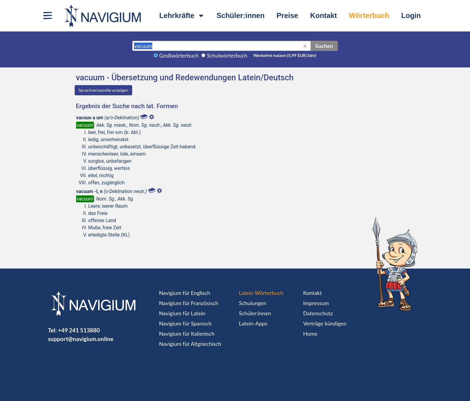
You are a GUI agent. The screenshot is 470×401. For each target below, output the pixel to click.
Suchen (324, 46)
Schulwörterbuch (227, 55)
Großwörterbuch (179, 55)
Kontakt (323, 15)
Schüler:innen (241, 15)
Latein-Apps (253, 323)
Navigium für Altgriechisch (190, 343)
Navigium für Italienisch (187, 333)
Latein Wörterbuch (261, 293)
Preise (287, 15)
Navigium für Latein (182, 313)
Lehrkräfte (181, 15)
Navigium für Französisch (189, 303)
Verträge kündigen (324, 323)
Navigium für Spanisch (185, 323)
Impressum (316, 303)
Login (411, 15)
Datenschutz (318, 313)
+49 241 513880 (79, 330)
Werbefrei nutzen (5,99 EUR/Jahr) (284, 55)
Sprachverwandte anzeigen (103, 90)
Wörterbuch (369, 15)
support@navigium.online (80, 338)
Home (310, 333)
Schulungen (252, 303)
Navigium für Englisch (184, 293)
